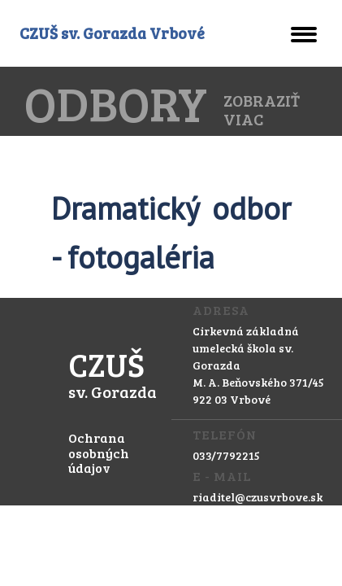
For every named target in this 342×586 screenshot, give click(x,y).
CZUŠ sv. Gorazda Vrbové (112, 33)
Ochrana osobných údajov (98, 452)
